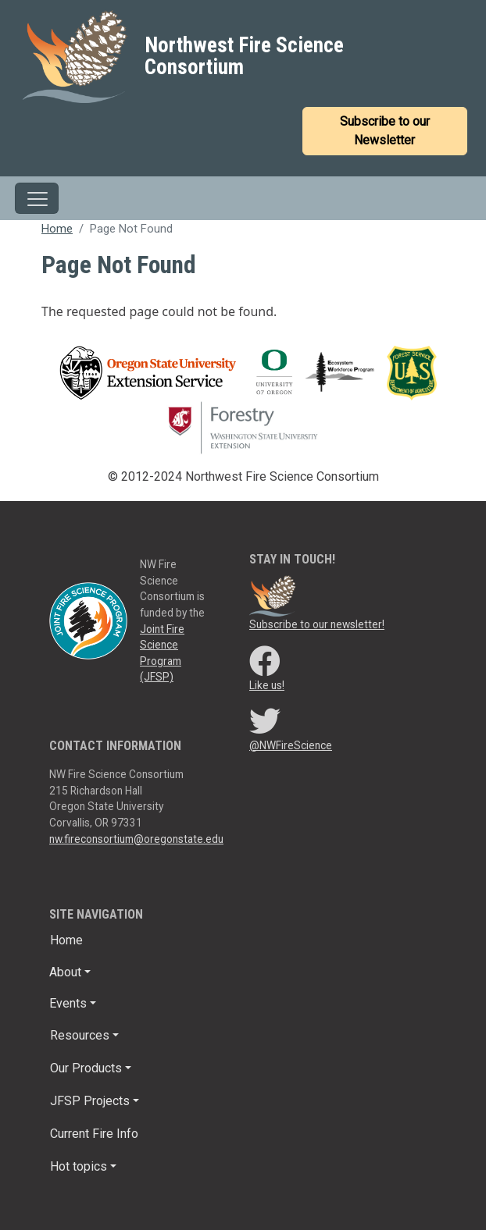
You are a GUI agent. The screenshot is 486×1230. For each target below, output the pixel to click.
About (65, 972)
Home (57, 229)
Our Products (86, 1068)
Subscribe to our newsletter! (316, 624)
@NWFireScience (290, 745)
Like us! (266, 685)
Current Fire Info (94, 1133)
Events (68, 1003)
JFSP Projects (90, 1100)
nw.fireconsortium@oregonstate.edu (136, 839)
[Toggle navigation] (37, 198)
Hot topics (78, 1166)
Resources (79, 1035)
